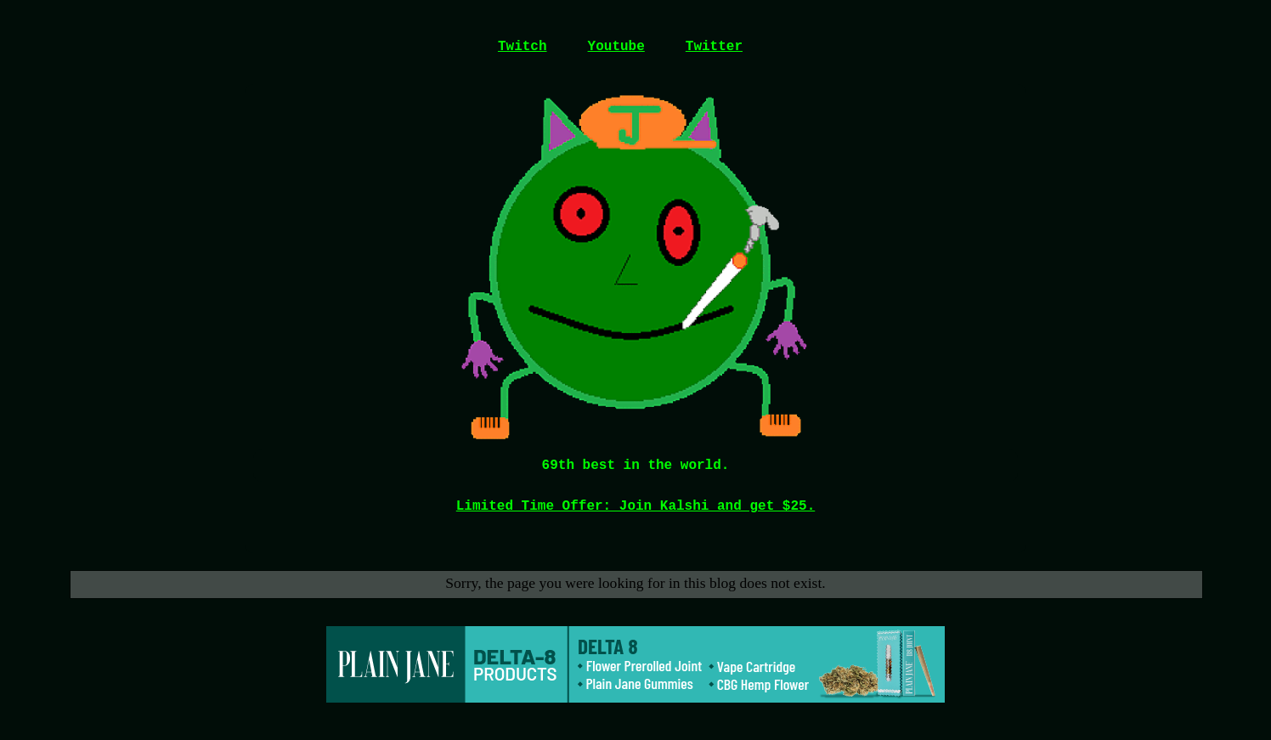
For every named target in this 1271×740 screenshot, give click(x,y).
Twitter (714, 46)
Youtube (616, 46)
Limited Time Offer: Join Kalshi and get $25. (635, 506)
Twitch (522, 46)
